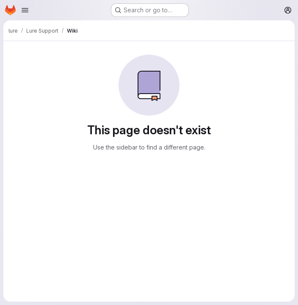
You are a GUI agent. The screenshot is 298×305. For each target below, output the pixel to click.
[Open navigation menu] (25, 10)
